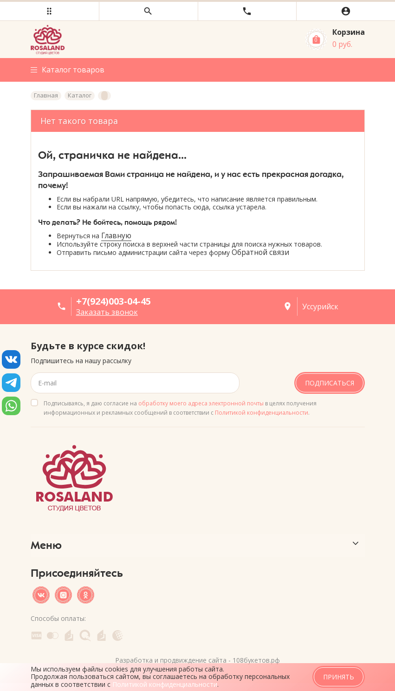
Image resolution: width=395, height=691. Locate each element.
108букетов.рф (256, 660)
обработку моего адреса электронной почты (201, 403)
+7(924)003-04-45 (113, 301)
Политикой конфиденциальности (261, 413)
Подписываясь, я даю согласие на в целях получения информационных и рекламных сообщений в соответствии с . (180, 408)
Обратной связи (260, 252)
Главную (116, 236)
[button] (49, 11)
